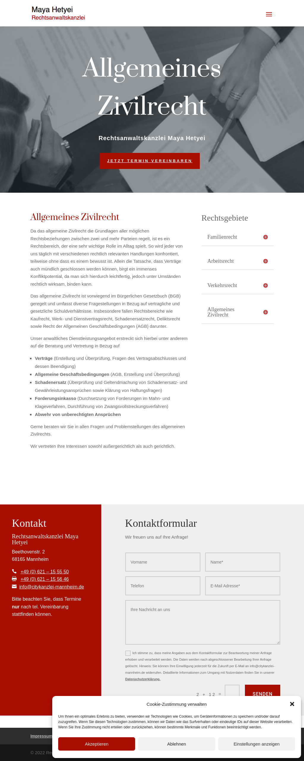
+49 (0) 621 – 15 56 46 (44, 579)
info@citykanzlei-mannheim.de (51, 586)
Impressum (41, 736)
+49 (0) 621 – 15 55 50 (44, 571)
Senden (263, 694)
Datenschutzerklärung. (143, 679)
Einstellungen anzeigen (257, 743)
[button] (292, 704)
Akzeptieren (96, 743)
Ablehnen (176, 743)
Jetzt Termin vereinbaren (149, 161)
